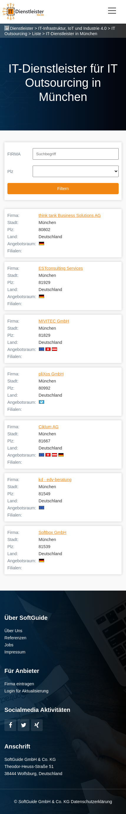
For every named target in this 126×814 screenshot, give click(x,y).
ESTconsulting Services (61, 268)
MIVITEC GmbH (54, 321)
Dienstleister (21, 28)
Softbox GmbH (52, 532)
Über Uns (13, 630)
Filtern (63, 188)
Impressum (14, 652)
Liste (36, 33)
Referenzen (15, 637)
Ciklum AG (49, 426)
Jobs (8, 645)
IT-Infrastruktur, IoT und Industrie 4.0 (72, 28)
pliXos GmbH (51, 374)
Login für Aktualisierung (26, 691)
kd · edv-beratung (55, 479)
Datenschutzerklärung (91, 801)
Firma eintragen (19, 683)
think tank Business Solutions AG (70, 215)
